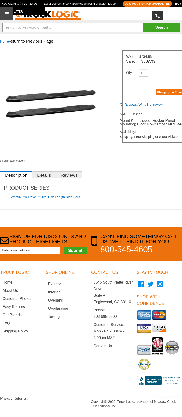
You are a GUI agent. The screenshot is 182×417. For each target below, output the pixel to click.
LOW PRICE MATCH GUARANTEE (147, 3)
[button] (91, 27)
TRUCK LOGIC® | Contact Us (18, 3)
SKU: (124, 114)
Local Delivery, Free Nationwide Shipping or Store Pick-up (80, 3)
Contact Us (103, 346)
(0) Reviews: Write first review (141, 104)
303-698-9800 (105, 317)
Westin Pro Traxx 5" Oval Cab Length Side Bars (45, 197)
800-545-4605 (126, 249)
